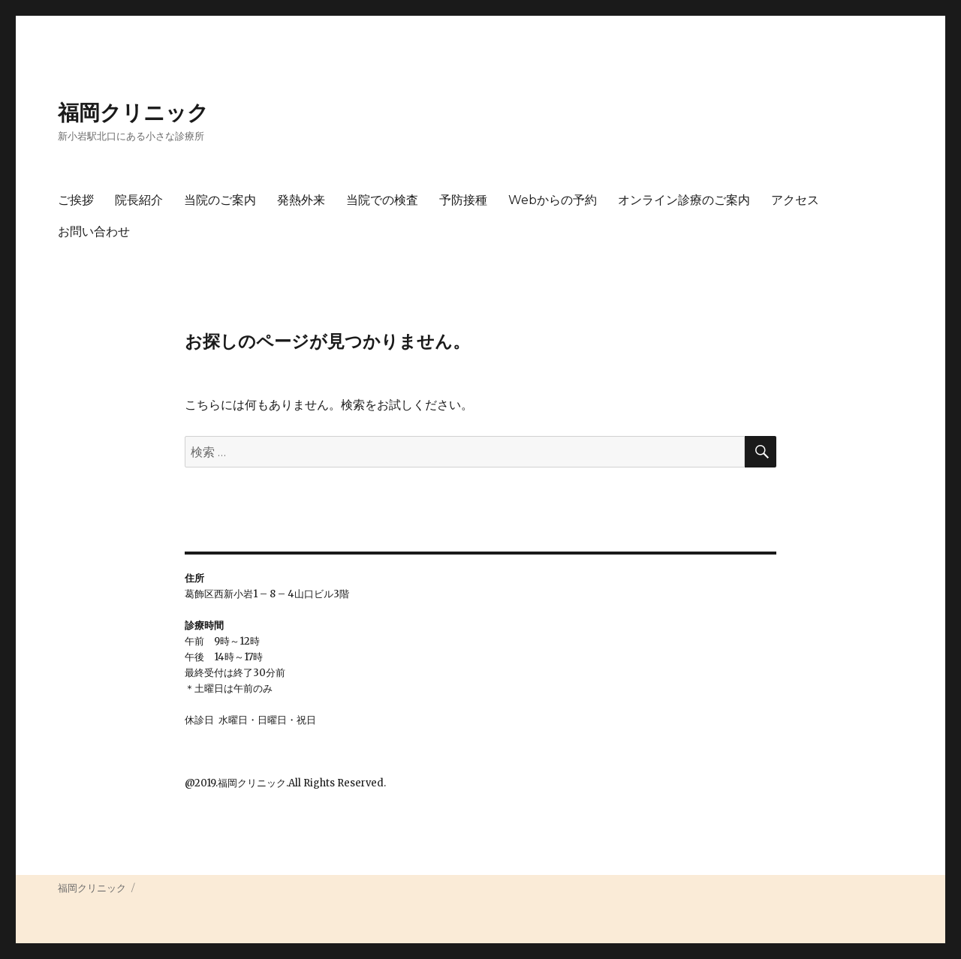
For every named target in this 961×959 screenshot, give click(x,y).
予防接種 (463, 200)
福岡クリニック (133, 112)
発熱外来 (301, 200)
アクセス (795, 200)
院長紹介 (139, 200)
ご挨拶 (76, 200)
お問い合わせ (94, 231)
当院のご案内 (220, 200)
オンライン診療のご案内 (684, 200)
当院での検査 (382, 200)
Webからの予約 (552, 200)
